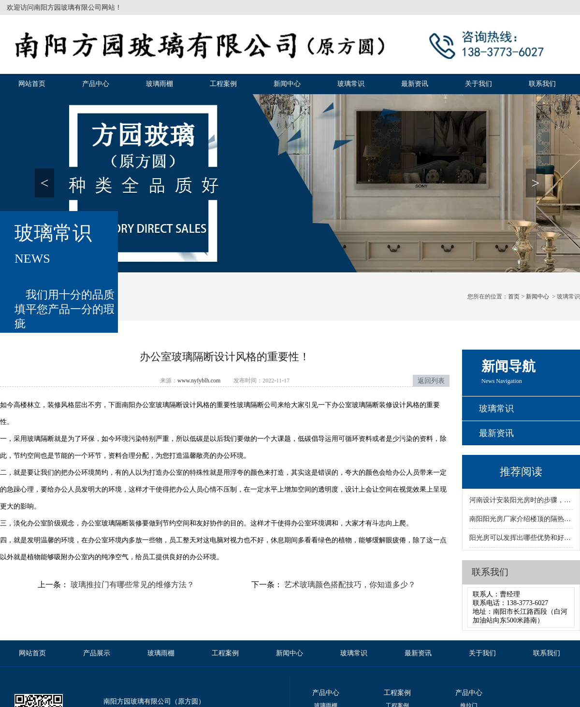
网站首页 (31, 83)
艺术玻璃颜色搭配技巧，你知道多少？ (349, 584)
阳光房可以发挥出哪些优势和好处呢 (521, 537)
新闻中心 (287, 83)
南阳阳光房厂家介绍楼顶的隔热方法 (521, 519)
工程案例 (223, 83)
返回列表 (431, 380)
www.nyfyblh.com (198, 380)
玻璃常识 (350, 83)
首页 (514, 296)
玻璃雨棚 (159, 83)
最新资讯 (414, 83)
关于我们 (478, 83)
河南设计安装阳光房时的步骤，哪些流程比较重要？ (521, 500)
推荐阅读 (521, 472)
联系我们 (542, 83)
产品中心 (95, 83)
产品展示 (96, 653)
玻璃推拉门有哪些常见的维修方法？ (131, 584)
